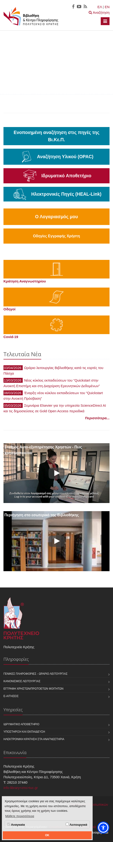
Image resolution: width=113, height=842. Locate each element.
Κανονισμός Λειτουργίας (22, 681)
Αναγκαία (16, 824)
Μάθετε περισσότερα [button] (19, 816)
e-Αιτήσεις (11, 696)
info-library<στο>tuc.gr (20, 788)
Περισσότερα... (97, 418)
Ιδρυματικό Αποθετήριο (21, 724)
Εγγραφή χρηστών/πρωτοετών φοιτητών (33, 688)
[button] (103, 827)
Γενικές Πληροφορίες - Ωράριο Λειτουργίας (35, 673)
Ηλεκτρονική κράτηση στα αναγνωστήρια (33, 739)
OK (47, 835)
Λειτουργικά (76, 824)
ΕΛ (99, 7)
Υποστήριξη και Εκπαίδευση (24, 731)
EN (107, 7)
